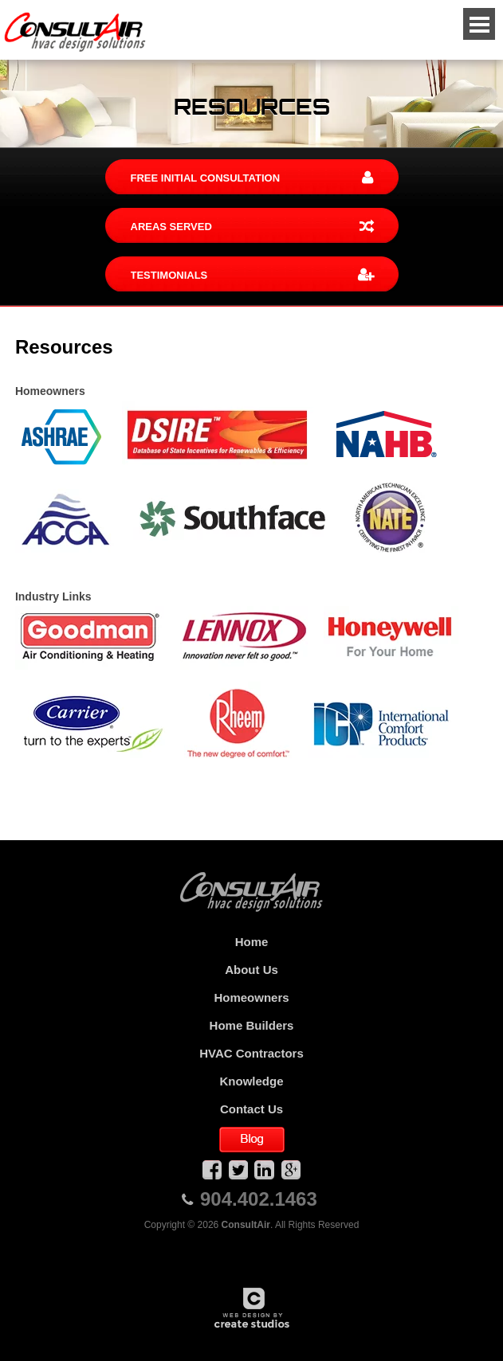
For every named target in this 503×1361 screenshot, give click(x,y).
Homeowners (251, 997)
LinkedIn (264, 1169)
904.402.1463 (258, 1199)
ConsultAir (75, 32)
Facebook (212, 1169)
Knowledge (251, 1081)
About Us (251, 969)
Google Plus (291, 1169)
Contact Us (251, 1109)
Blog (252, 1139)
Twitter (238, 1169)
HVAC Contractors (251, 1053)
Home (252, 941)
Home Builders (252, 1025)
